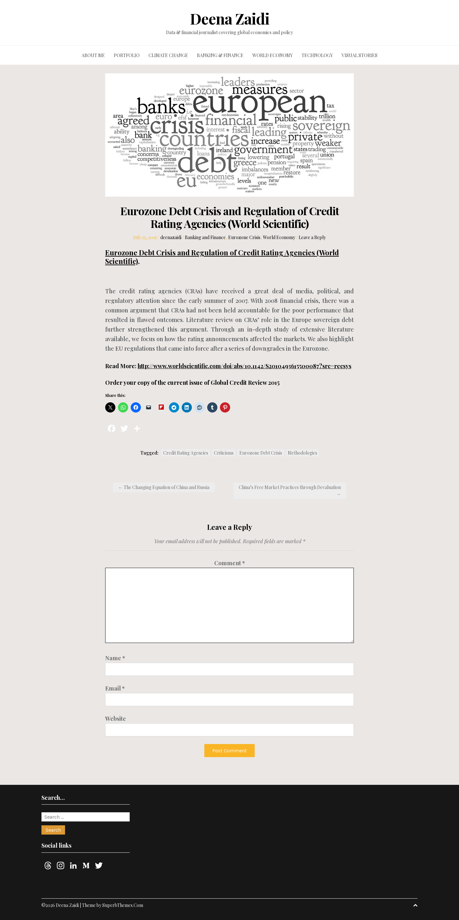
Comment (229, 563)
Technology (317, 55)
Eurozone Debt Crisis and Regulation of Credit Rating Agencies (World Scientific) (222, 257)
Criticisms (224, 453)
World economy (272, 55)
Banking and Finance (205, 237)
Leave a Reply (312, 237)
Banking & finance (220, 55)
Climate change (168, 55)
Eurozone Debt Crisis (260, 453)
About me (93, 55)
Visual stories (359, 55)
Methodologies (302, 453)
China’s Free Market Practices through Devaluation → (290, 490)
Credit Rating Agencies (185, 453)
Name (115, 658)
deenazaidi (170, 237)
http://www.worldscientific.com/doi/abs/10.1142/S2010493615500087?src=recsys (244, 366)
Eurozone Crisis (244, 237)
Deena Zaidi (229, 18)
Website (115, 718)
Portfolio (127, 55)
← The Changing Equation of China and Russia (163, 487)
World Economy (279, 237)
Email (115, 688)
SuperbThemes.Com (122, 905)
